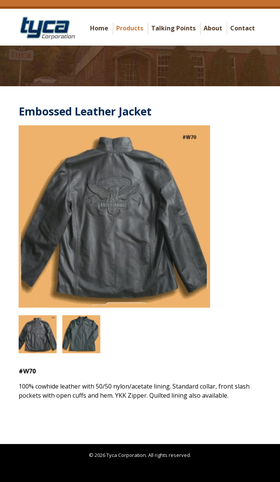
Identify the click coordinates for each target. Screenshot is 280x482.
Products (129, 28)
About (213, 28)
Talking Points (173, 28)
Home (99, 28)
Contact (242, 28)
